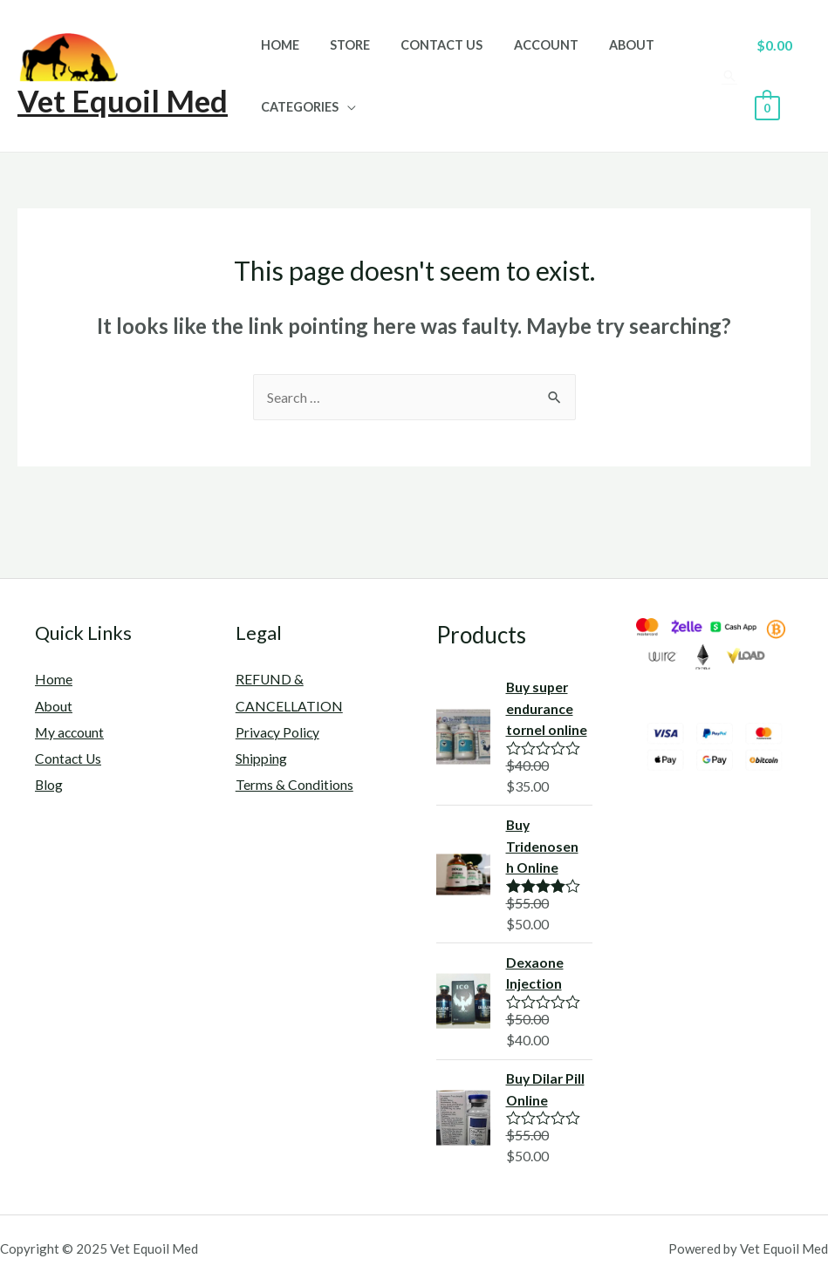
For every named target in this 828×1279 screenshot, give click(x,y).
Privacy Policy (278, 731)
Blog (49, 782)
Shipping (261, 757)
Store (341, 44)
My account (70, 731)
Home (276, 44)
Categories (296, 106)
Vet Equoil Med (122, 100)
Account (526, 44)
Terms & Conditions (294, 782)
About (606, 44)
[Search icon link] (726, 76)
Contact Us (428, 44)
